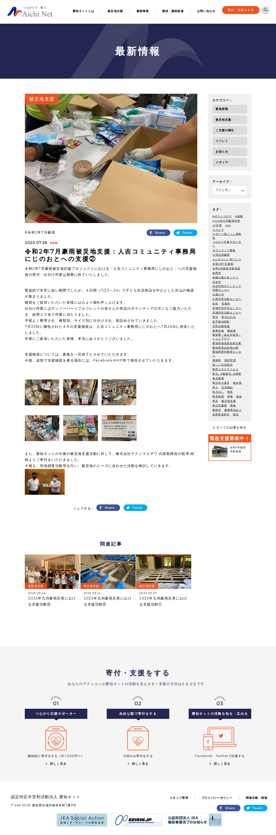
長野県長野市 (221, 414)
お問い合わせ (206, 11)
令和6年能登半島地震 (226, 268)
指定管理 (230, 359)
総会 (239, 396)
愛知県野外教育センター (226, 353)
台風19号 (218, 294)
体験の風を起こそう (225, 277)
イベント (222, 141)
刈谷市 (216, 281)
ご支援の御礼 (225, 130)
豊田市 (216, 409)
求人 (215, 387)
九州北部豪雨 (221, 254)
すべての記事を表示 (231, 427)
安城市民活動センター (226, 312)
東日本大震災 (221, 382)
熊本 (230, 391)
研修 (230, 396)
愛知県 (231, 330)
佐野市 (216, 272)
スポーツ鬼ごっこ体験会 (226, 235)
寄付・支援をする (240, 10)
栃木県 (237, 382)
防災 (236, 414)
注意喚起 (227, 387)
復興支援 (218, 330)
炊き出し (218, 391)
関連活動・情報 (256, 797)
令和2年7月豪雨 (41, 232)
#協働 (239, 215)
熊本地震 (218, 396)
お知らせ (222, 151)
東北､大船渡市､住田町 (227, 373)
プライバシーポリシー (217, 797)
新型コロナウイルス (225, 368)
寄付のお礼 (228, 316)
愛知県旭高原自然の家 (226, 342)
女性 (215, 303)
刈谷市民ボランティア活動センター (226, 287)
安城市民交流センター (226, 307)
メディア (222, 162)
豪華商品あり (233, 409)
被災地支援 (115, 11)
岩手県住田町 (221, 321)
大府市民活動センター (226, 298)
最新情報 (142, 11)
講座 (233, 405)
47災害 (217, 224)
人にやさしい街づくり (226, 259)
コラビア (218, 229)
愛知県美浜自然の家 (225, 347)
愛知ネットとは (83, 11)
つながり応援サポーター (226, 243)
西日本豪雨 (219, 405)
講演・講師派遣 (173, 11)
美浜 (215, 400)
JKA (228, 224)
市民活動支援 (221, 325)
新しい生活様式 (222, 364)
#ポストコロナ (222, 215)
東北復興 (218, 377)
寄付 (215, 316)
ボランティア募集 (223, 249)
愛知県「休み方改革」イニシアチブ (226, 336)
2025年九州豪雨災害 (226, 220)
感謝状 (216, 359)
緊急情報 (222, 109)
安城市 (225, 303)
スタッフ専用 (179, 797)
